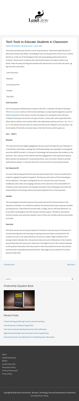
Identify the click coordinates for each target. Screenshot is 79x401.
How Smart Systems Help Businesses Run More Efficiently (25, 329)
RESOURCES (16, 46)
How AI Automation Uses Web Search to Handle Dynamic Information (29, 337)
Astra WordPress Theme (39, 396)
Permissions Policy (9, 367)
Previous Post (8, 264)
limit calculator (14, 112)
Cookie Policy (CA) (8, 364)
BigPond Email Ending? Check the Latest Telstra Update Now (26, 333)
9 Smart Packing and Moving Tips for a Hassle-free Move (24, 321)
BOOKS (4, 361)
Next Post (72, 264)
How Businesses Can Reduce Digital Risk (18, 325)
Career (8, 46)
